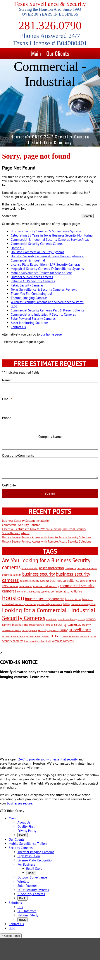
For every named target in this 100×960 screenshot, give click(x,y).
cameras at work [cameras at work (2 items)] (88, 580)
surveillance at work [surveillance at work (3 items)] (13, 636)
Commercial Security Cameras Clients (36, 244)
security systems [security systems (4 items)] (48, 630)
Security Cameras (21, 848)
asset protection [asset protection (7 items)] (51, 568)
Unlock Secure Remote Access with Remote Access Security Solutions (46, 537)
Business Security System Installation (26, 521)
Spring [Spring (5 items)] (63, 630)
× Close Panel (11, 935)
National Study (27, 915)
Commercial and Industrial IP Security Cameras (43, 314)
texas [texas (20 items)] (56, 635)
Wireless (23, 881)
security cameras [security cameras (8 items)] (67, 624)
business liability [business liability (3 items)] (11, 574)
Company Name (50, 436)
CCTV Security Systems (33, 890)
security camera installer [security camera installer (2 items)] (41, 624)
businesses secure (19, 803)
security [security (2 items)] (81, 619)
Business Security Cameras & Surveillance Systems (46, 231)
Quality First (25, 826)
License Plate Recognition (35, 860)
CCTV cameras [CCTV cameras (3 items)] (10, 586)
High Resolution (28, 856)
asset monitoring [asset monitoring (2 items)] (29, 568)
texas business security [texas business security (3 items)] (75, 636)
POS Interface (26, 911)
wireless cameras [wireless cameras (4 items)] (63, 641)
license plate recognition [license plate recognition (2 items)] (83, 604)
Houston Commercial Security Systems (37, 252)
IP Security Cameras (31, 894)
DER (20, 907)
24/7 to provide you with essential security (48, 759)
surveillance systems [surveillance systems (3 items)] (38, 636)
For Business (26, 864)
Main (36, 53)
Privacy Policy (26, 831)
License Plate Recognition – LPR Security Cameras (45, 264)
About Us (23, 822)
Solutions (15, 903)
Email (7, 399)
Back (22, 835)
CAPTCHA (9, 485)
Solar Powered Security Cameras (33, 318)
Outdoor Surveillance (32, 877)
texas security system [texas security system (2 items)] (34, 641)
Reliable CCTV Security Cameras (33, 281)
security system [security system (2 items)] (29, 630)
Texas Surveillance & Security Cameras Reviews (44, 289)
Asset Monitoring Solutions (29, 323)
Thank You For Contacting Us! (31, 294)
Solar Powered (27, 886)
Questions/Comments (18, 455)
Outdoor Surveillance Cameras (32, 277)
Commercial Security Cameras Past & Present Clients (47, 310)
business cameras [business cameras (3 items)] (87, 568)
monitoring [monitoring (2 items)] (51, 619)
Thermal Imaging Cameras (29, 298)
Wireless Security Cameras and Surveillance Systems (47, 302)
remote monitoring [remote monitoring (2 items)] (67, 619)
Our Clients (57, 53)
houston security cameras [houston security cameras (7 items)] (44, 598)
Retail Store (34, 868)
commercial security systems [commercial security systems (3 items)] (33, 591)
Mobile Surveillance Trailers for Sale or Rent (41, 273)
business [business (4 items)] (70, 568)
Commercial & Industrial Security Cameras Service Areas (50, 239)
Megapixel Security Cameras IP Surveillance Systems (47, 269)
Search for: (9, 216)
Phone (6, 417)
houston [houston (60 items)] (13, 598)
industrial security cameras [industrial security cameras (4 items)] (19, 604)
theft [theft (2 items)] (48, 641)
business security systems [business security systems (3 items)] (34, 580)
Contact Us (18, 327)
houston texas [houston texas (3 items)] (73, 599)
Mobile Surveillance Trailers (28, 844)
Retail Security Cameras (27, 285)
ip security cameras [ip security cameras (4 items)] (49, 604)
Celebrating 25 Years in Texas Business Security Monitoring (52, 235)
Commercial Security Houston (21, 525)
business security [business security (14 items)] (38, 574)
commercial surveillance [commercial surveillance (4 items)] (66, 591)
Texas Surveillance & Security (50, 4)
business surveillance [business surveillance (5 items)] (64, 580)
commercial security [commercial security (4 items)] (46, 586)
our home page (51, 334)
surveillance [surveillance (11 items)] (80, 629)
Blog (14, 306)
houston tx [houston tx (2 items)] (87, 599)
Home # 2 (17, 248)
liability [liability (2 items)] (66, 604)
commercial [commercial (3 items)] (25, 586)
